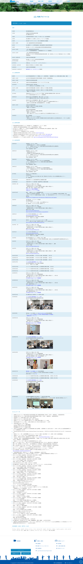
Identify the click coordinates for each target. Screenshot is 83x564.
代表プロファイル (61, 548)
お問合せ (68, 1)
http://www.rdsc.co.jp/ (42, 313)
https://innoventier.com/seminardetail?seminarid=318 (35, 222)
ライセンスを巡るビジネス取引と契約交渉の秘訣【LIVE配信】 (41, 314)
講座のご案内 (40, 1)
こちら (36, 324)
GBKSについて (59, 1)
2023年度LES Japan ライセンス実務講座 (33, 278)
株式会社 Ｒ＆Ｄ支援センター (32, 371)
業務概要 (31, 1)
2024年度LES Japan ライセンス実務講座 (33, 322)
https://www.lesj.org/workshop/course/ (32, 210)
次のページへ (25, 553)
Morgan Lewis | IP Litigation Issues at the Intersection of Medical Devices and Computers (41, 197)
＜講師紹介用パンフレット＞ (31, 315)
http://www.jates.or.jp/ (40, 132)
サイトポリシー (69, 562)
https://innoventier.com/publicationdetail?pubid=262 (22, 450)
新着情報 (50, 1)
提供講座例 (39, 548)
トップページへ (21, 550)
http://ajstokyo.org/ (49, 134)
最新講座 (39, 543)
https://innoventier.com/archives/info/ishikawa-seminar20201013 (37, 211)
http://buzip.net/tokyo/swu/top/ (44, 436)
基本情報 (59, 543)
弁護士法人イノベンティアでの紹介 (33, 190)
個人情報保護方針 (58, 562)
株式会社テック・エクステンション (33, 69)
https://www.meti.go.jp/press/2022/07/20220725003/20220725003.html (46, 137)
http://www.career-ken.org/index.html (44, 135)
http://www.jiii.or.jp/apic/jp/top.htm (32, 215)
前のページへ (16, 553)
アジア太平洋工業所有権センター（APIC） (34, 261)
